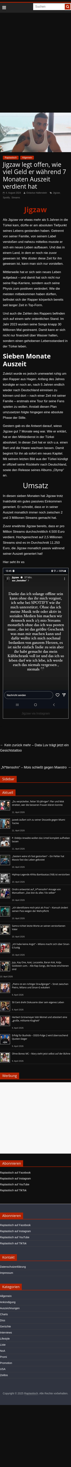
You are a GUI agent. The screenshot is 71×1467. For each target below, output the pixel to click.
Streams (16, 197)
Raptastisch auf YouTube (14, 1184)
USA (2, 1369)
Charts (4, 1314)
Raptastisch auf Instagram (15, 1178)
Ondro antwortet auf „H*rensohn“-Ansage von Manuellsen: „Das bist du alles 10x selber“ (36, 891)
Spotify (6, 197)
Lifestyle (5, 1338)
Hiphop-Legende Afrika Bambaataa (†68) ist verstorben (41, 874)
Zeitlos (4, 1375)
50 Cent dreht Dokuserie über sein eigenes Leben (38, 1002)
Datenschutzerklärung (13, 1266)
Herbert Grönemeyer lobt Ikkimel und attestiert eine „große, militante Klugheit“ (39, 1019)
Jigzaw (56, 193)
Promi (3, 1356)
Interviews (6, 1332)
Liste (3, 1344)
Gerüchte (5, 1326)
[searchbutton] (67, 7)
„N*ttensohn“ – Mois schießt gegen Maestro (36, 767)
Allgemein (27, 157)
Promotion (6, 1362)
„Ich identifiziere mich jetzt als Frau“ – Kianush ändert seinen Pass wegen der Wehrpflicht (40, 909)
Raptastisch (11, 157)
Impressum (6, 1272)
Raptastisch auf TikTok (13, 1190)
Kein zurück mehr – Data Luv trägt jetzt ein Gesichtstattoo (34, 748)
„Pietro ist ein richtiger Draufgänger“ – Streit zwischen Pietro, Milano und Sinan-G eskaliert (40, 985)
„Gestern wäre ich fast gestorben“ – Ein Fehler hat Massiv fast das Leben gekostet (38, 858)
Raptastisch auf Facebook (15, 1172)
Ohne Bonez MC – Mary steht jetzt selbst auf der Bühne (41, 1053)
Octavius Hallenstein (36, 193)
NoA (2, 1350)
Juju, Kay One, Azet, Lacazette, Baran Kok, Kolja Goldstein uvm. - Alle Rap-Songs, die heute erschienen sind (40, 966)
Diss (2, 1320)
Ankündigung (8, 1302)
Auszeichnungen (10, 1308)
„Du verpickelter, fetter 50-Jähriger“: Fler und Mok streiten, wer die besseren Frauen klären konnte (38, 803)
